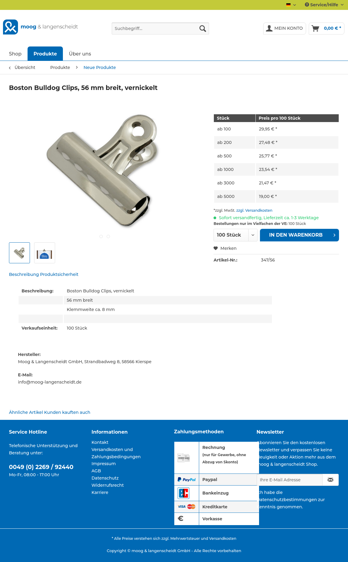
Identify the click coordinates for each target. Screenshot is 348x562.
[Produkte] (45, 53)
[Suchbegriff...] (160, 28)
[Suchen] (202, 28)
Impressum (104, 463)
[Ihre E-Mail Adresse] (290, 480)
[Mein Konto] (284, 28)
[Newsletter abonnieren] (330, 480)
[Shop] (15, 53)
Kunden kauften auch (67, 412)
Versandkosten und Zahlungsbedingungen (116, 453)
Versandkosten (222, 538)
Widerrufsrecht (108, 485)
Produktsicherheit (59, 274)
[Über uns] (80, 53)
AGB (96, 471)
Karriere (100, 492)
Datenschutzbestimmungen (287, 499)
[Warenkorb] (326, 28)
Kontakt (100, 442)
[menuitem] (160, 31)
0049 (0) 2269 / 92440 (41, 467)
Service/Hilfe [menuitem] (322, 4)
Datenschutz (105, 478)
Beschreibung (24, 274)
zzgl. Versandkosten (254, 210)
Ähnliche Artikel (26, 412)
